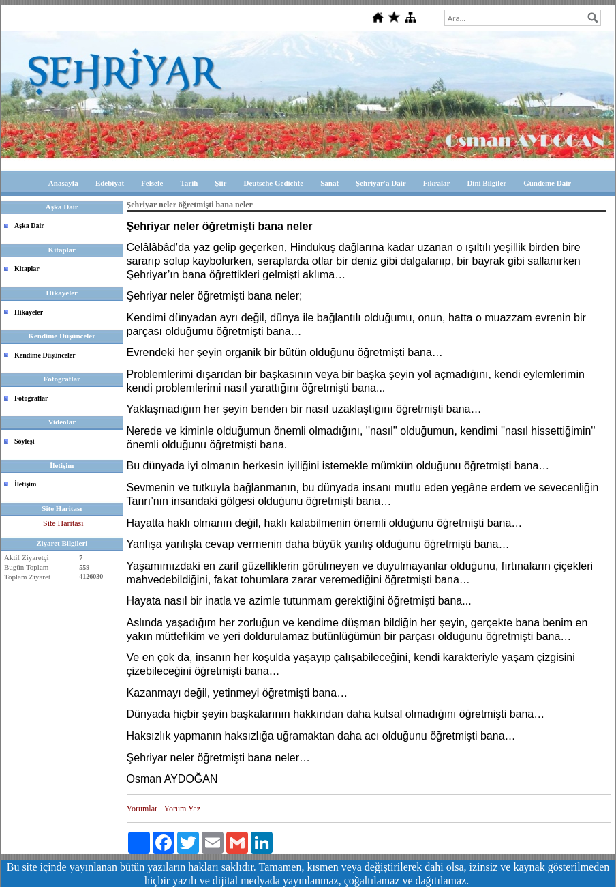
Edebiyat (109, 183)
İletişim (25, 484)
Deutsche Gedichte (273, 183)
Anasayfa (63, 183)
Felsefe (152, 183)
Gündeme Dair (547, 183)
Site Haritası (63, 523)
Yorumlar (142, 808)
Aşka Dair (29, 225)
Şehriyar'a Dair (381, 183)
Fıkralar (436, 183)
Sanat (329, 183)
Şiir (220, 183)
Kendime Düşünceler (45, 355)
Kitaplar (27, 268)
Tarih (189, 183)
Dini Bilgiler (486, 183)
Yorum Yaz (182, 808)
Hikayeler (28, 312)
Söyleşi (24, 441)
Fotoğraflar (31, 398)
